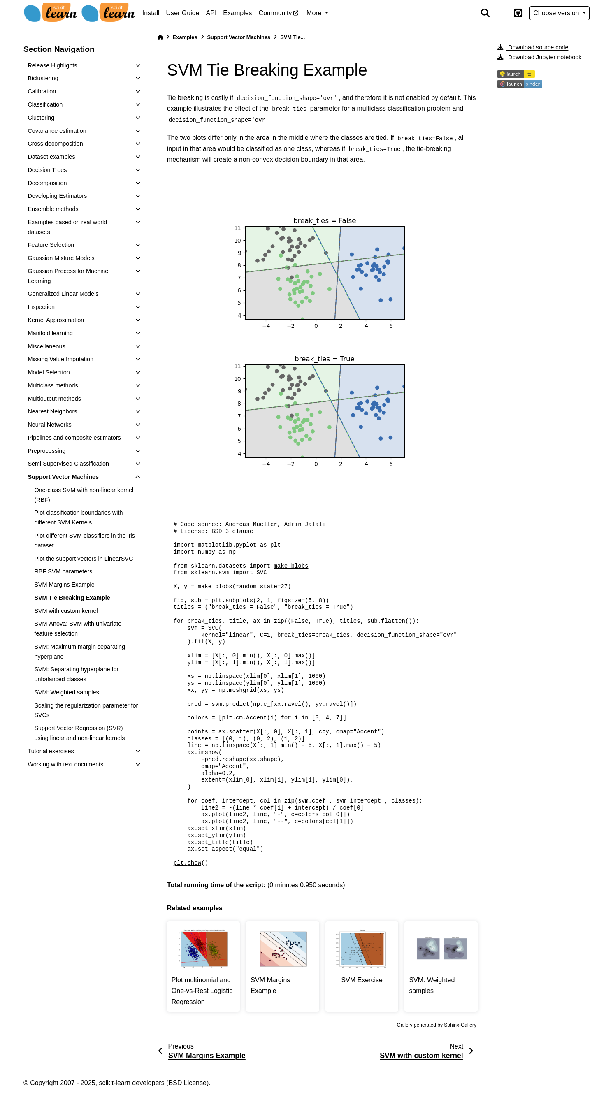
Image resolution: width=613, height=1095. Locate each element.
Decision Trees (47, 170)
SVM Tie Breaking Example (72, 597)
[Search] (485, 13)
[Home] (160, 37)
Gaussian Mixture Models (61, 258)
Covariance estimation (57, 131)
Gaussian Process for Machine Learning (68, 276)
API (211, 12)
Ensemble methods (53, 209)
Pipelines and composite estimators (74, 437)
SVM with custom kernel (66, 611)
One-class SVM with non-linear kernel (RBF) (83, 495)
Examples (237, 12)
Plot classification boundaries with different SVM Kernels (78, 517)
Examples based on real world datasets (67, 227)
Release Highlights (52, 65)
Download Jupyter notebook (539, 57)
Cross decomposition (55, 143)
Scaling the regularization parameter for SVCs (86, 710)
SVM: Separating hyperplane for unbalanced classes (76, 674)
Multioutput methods (54, 398)
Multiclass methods (53, 385)
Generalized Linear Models (63, 293)
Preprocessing (46, 451)
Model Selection (49, 372)
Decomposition (47, 183)
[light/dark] (501, 13)
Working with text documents (65, 764)
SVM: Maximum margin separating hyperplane (79, 651)
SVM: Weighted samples (66, 692)
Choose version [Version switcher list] (557, 12)
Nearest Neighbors (52, 411)
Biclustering (43, 78)
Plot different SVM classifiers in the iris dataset (84, 540)
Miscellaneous (46, 346)
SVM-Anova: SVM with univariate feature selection (77, 628)
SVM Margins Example (64, 584)
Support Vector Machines (63, 476)
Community (275, 12)
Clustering (41, 117)
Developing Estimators (57, 196)
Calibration (42, 91)
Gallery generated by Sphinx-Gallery (436, 1025)
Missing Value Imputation (60, 359)
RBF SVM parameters (63, 571)
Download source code (532, 47)
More (314, 12)
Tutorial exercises (51, 751)
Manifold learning (50, 333)
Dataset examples (51, 156)
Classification (45, 104)
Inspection (41, 307)
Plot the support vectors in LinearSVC (83, 558)
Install (151, 12)
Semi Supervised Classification (68, 463)
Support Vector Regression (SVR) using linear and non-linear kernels (79, 733)
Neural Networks (49, 424)
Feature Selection (51, 244)
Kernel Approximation (56, 320)
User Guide (183, 12)
